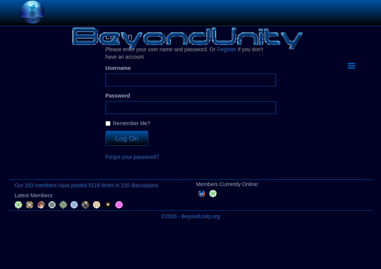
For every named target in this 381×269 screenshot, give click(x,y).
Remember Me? (128, 123)
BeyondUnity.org (201, 216)
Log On (126, 138)
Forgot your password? (132, 157)
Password (118, 96)
